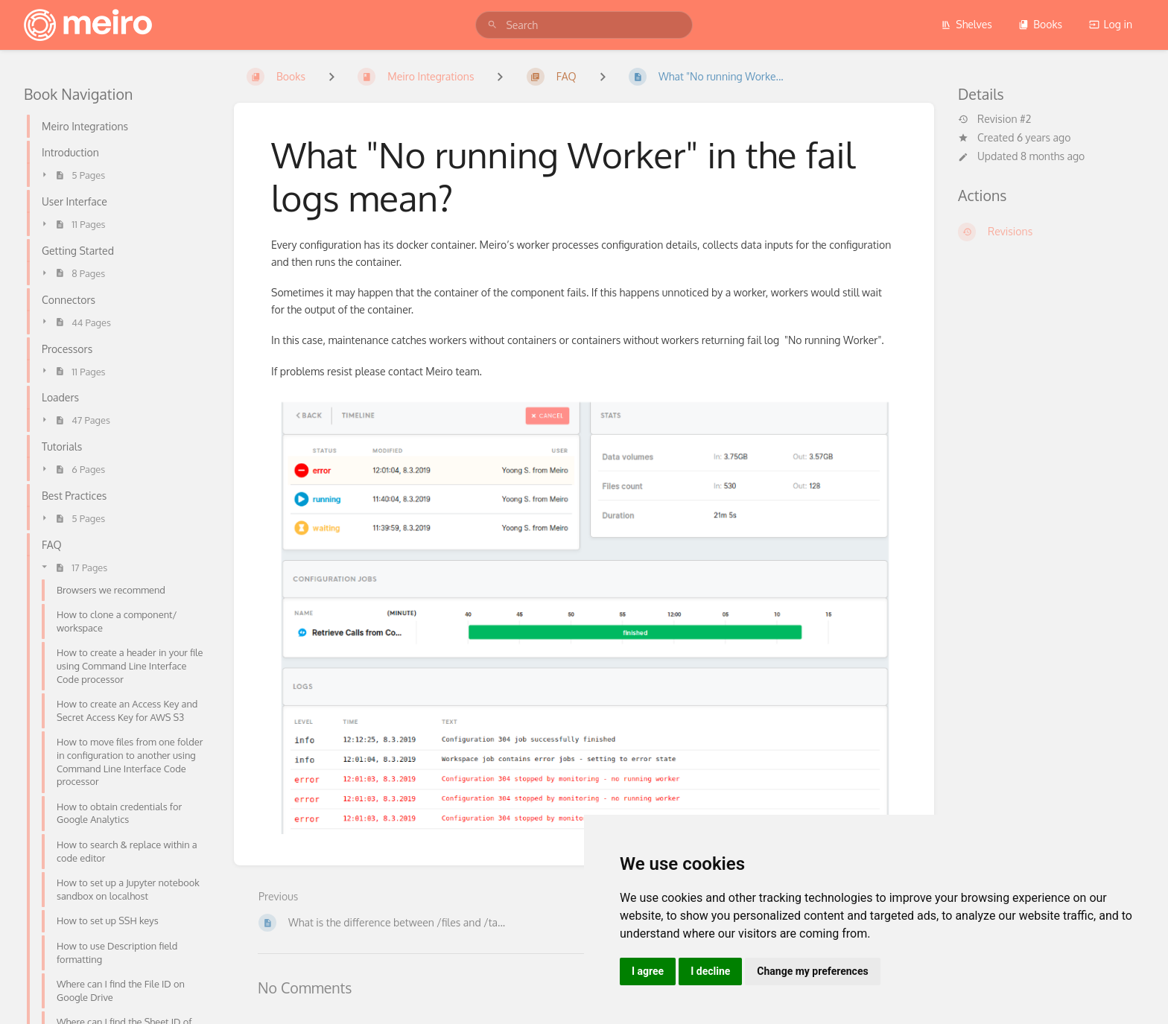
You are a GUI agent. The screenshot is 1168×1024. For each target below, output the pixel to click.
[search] (583, 25)
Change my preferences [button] (812, 971)
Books (1040, 24)
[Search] (492, 25)
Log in (1110, 24)
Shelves (966, 24)
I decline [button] (710, 971)
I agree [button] (648, 971)
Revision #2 (994, 119)
